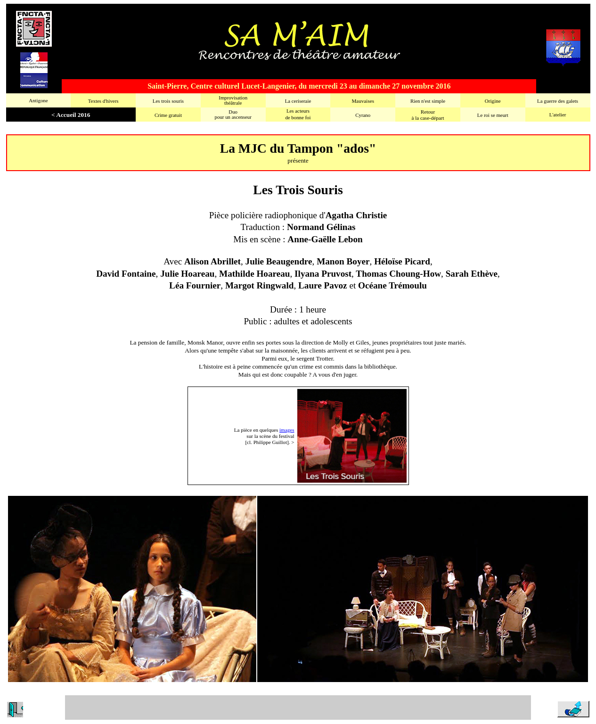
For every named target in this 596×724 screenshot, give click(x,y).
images (286, 430)
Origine (493, 101)
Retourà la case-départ (427, 115)
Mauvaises (362, 101)
